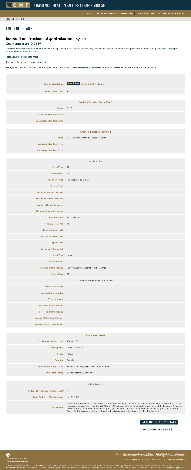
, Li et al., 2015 (84, 67)
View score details (92, 84)
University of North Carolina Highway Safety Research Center (162, 456)
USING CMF (126, 13)
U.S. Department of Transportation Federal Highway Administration (160, 454)
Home (8, 19)
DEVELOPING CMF (145, 13)
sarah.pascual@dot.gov (176, 459)
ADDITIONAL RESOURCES (171, 13)
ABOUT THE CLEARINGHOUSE (102, 13)
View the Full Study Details (159, 422)
